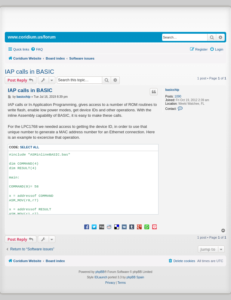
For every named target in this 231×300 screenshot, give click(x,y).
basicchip (172, 89)
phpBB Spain (135, 277)
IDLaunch (100, 277)
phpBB (99, 272)
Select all (29, 147)
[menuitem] (37, 49)
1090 (177, 96)
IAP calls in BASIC (29, 71)
